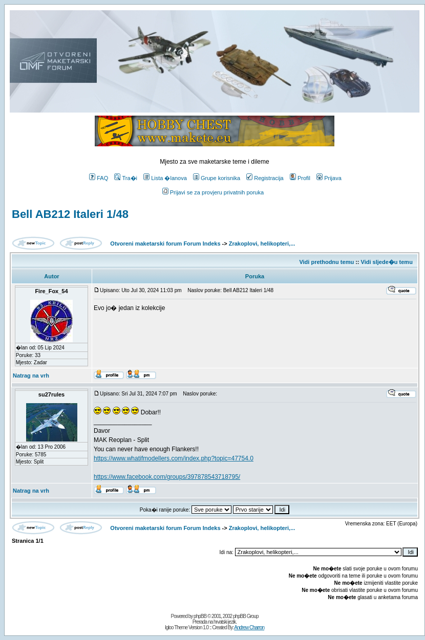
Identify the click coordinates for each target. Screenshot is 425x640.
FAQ (98, 178)
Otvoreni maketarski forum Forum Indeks (165, 243)
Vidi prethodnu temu (326, 262)
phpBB (200, 616)
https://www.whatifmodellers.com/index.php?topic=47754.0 (173, 458)
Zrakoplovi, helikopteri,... (262, 243)
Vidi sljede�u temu (387, 262)
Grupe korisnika (216, 178)
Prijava (329, 178)
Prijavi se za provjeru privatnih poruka (213, 192)
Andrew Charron (249, 627)
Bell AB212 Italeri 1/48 (70, 214)
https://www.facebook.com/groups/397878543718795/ (167, 476)
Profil (300, 178)
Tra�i (125, 178)
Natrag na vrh (31, 375)
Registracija (264, 178)
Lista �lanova (165, 178)
